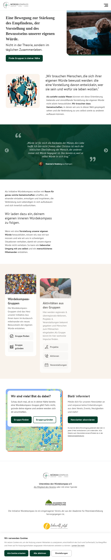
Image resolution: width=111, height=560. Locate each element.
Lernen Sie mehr (78, 545)
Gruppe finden (21, 419)
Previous (5, 149)
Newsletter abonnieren (83, 419)
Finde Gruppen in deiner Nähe (24, 58)
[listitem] (55, 149)
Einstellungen (61, 553)
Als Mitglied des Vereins (45, 487)
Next (105, 149)
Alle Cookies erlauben (16, 553)
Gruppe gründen (44, 419)
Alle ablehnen (40, 553)
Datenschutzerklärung (76, 436)
